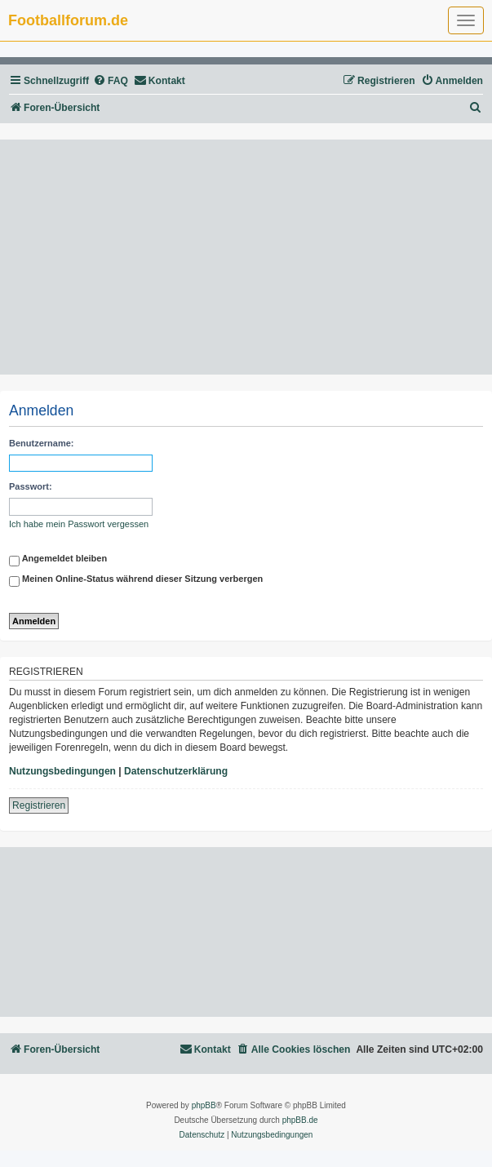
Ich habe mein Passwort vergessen (78, 524)
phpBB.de (300, 1120)
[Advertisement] (246, 257)
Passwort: (30, 486)
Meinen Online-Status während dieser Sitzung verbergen (136, 581)
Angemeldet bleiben (58, 560)
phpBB (204, 1105)
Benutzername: (41, 443)
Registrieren (38, 805)
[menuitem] (110, 81)
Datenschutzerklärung (176, 771)
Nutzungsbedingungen (62, 771)
